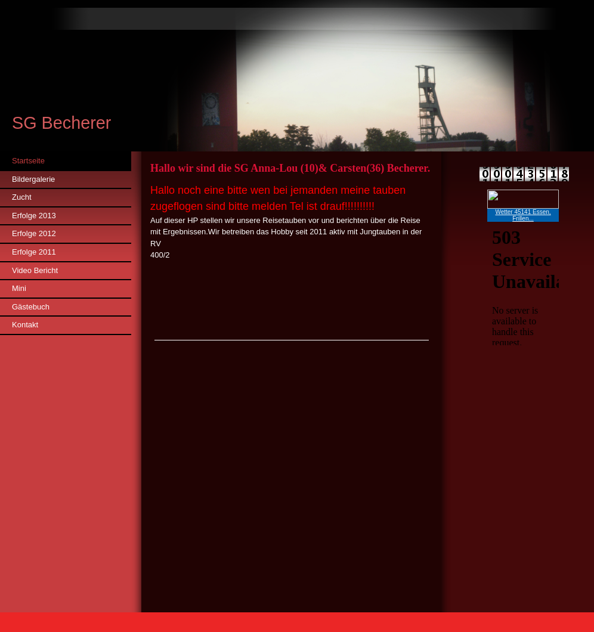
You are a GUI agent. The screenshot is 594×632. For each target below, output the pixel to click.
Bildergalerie (33, 179)
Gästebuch (31, 306)
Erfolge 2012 (34, 233)
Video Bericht (35, 270)
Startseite (28, 160)
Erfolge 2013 (34, 215)
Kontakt (25, 324)
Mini (19, 288)
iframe (523, 267)
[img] (297, 75)
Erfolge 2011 (34, 251)
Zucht (22, 197)
